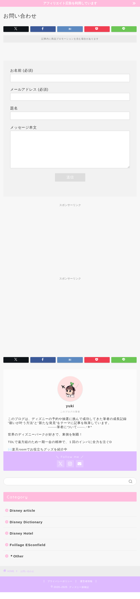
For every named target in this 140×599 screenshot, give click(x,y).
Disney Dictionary (26, 529)
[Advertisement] (70, 247)
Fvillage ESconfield (27, 552)
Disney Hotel (21, 540)
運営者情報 (86, 588)
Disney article (22, 517)
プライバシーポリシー (59, 588)
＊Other (17, 563)
